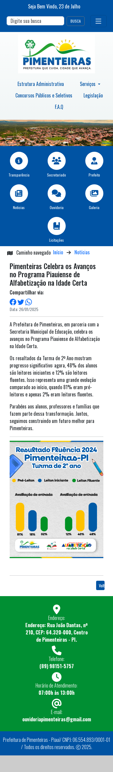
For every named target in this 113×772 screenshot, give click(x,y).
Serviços (88, 83)
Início (58, 252)
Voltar (102, 585)
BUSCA (76, 21)
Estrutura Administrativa (40, 83)
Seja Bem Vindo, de (54, 6)
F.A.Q (59, 106)
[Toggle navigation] (98, 21)
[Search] (35, 20)
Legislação (93, 95)
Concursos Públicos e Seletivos (43, 95)
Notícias (82, 252)
